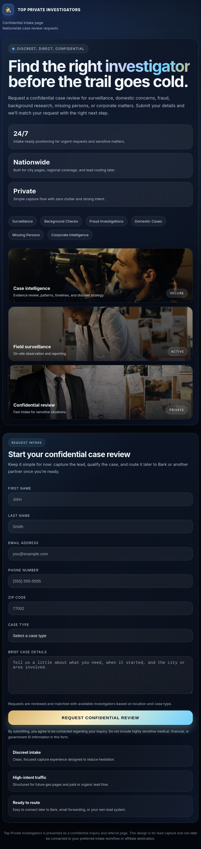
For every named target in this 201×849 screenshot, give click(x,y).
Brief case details (27, 652)
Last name (19, 516)
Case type (18, 625)
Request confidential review (100, 717)
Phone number (23, 570)
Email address (23, 543)
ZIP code (17, 597)
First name (19, 488)
